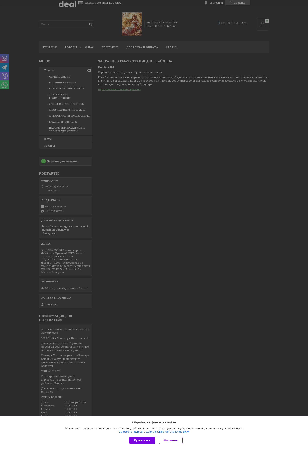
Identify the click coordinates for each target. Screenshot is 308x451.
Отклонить (171, 440)
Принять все (142, 440)
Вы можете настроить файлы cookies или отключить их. (153, 431)
